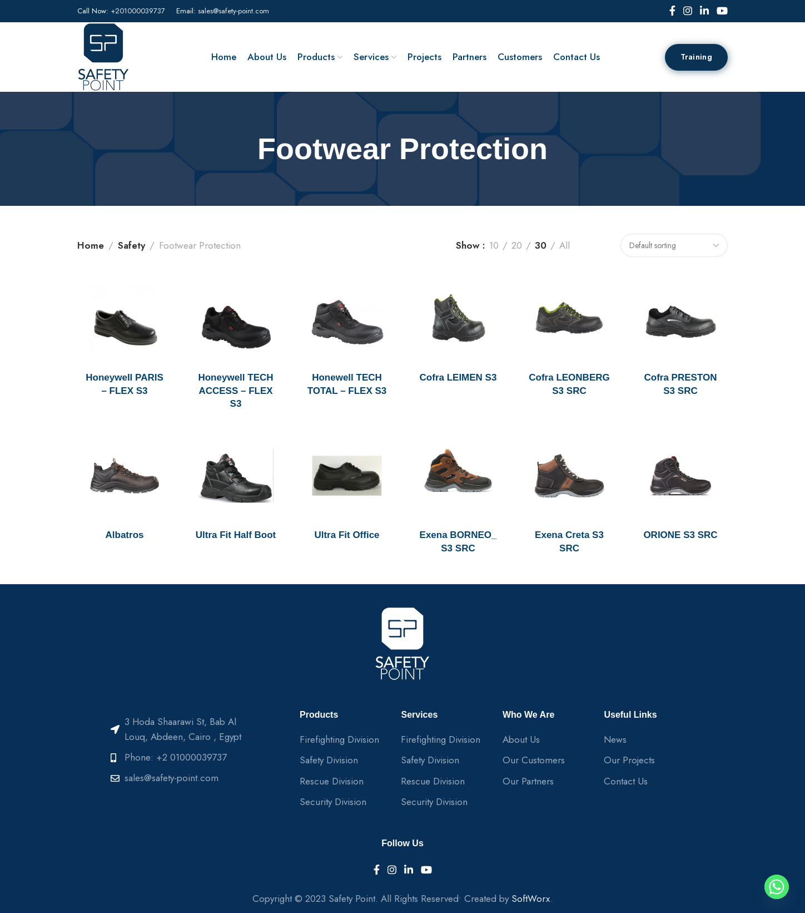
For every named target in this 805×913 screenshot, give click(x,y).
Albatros (125, 535)
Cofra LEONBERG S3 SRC (569, 384)
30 (540, 245)
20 (516, 245)
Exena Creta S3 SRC (569, 542)
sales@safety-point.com (233, 11)
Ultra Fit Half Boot (236, 535)
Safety (131, 245)
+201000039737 (138, 11)
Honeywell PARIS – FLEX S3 (124, 384)
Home (90, 245)
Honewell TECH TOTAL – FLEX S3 (347, 384)
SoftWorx (530, 898)
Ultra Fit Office (346, 535)
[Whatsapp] (776, 887)
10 (494, 245)
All (564, 245)
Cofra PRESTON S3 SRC (680, 384)
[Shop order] (674, 245)
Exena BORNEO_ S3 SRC (458, 542)
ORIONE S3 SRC (680, 535)
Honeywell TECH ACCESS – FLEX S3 (235, 390)
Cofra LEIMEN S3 (458, 377)
